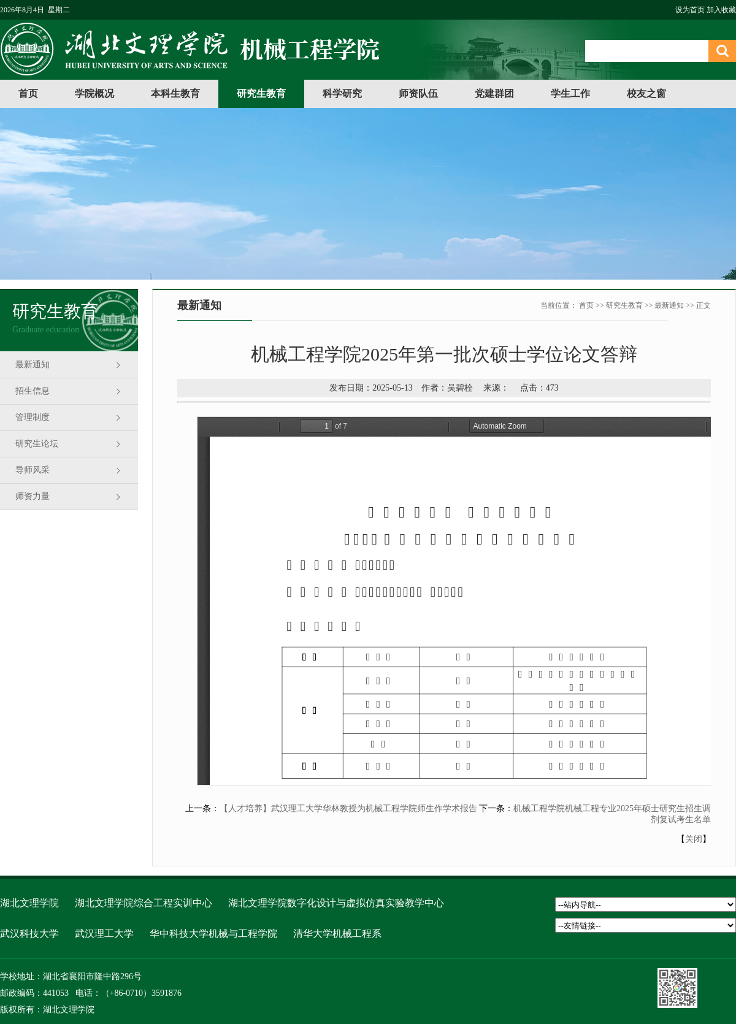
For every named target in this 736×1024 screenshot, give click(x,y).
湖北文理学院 (29, 903)
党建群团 (494, 93)
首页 (28, 93)
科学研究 (342, 93)
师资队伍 (418, 93)
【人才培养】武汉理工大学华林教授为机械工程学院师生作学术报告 (348, 808)
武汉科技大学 (29, 933)
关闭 (693, 839)
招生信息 (32, 390)
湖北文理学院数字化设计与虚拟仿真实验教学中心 (336, 903)
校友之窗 (646, 93)
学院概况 (94, 93)
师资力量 (32, 496)
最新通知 (32, 364)
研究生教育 (261, 93)
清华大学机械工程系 (337, 933)
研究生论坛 (36, 443)
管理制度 (32, 417)
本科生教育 (175, 93)
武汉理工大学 (104, 933)
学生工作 (570, 93)
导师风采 (32, 470)
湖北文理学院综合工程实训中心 (143, 903)
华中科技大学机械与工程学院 (213, 933)
